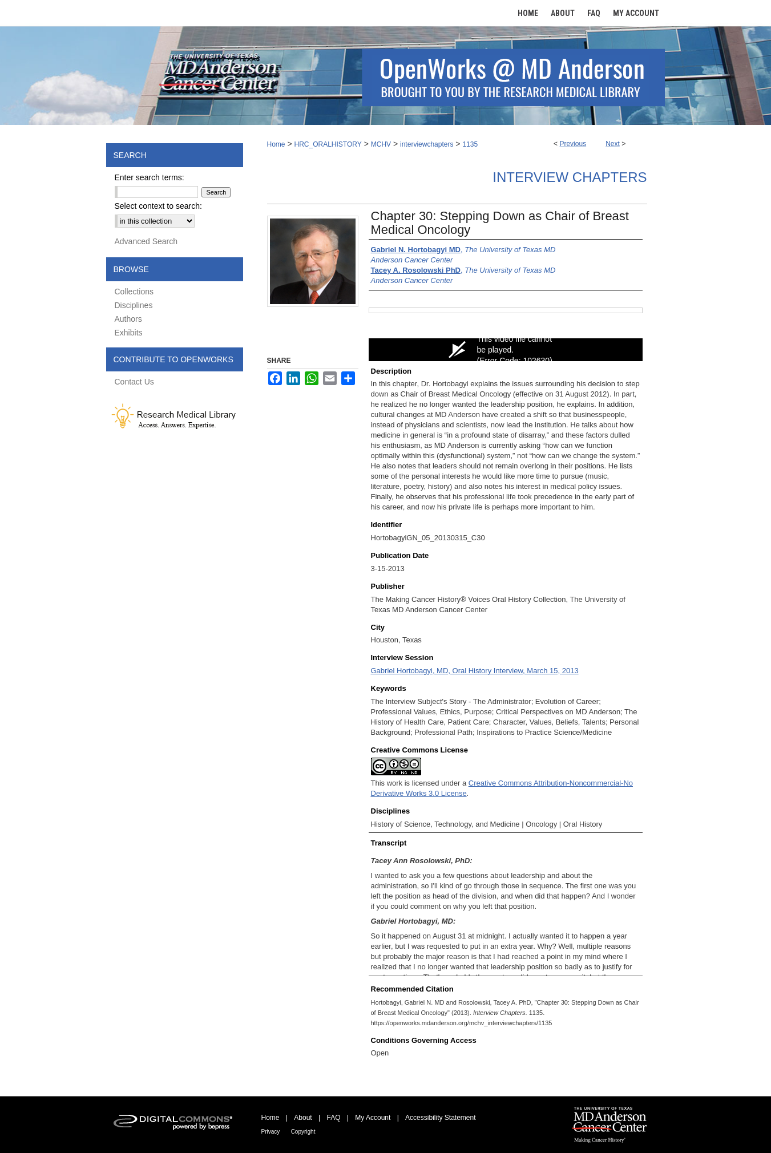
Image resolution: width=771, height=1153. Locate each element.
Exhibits (129, 332)
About (303, 1118)
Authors (128, 318)
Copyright (303, 1131)
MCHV (381, 144)
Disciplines (134, 305)
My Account (372, 1118)
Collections (134, 291)
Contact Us (134, 381)
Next (613, 144)
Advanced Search (146, 241)
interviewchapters (426, 144)
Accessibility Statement (440, 1118)
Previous (572, 144)
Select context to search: (158, 206)
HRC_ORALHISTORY (327, 144)
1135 (470, 144)
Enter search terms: (149, 177)
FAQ (333, 1118)
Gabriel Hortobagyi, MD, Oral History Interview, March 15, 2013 (475, 670)
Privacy (270, 1131)
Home (276, 144)
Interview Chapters (570, 177)
